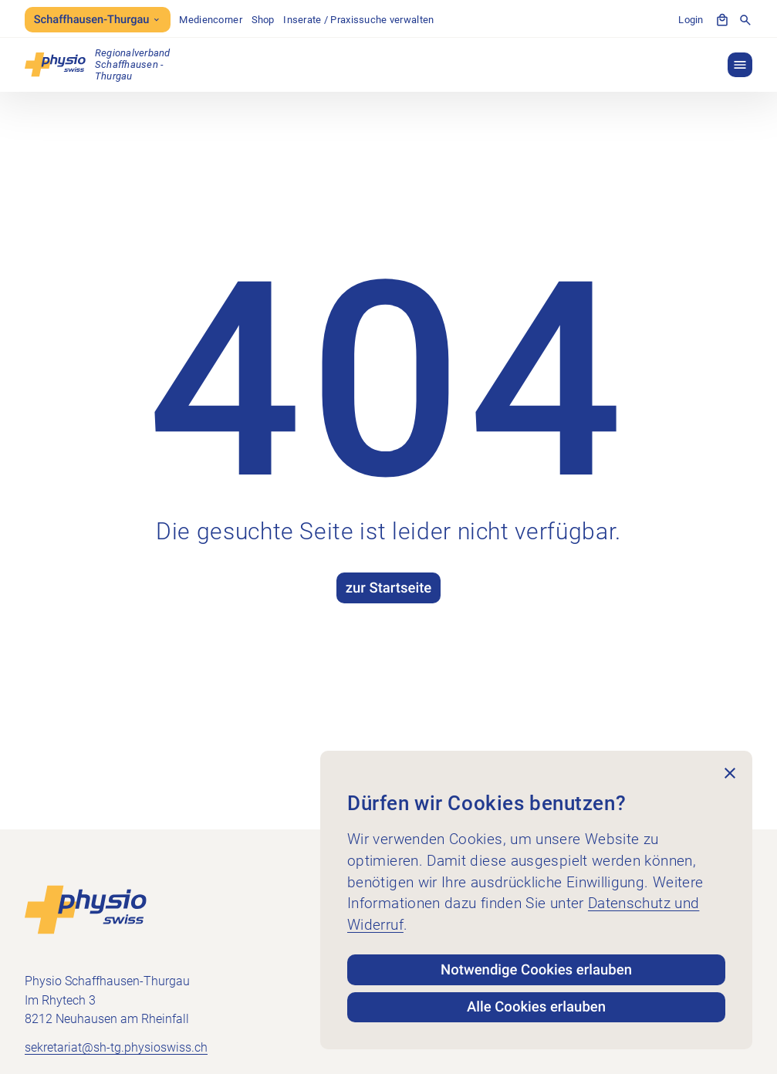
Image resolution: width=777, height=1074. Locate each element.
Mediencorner (210, 19)
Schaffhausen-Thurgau (97, 19)
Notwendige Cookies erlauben (536, 969)
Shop (263, 19)
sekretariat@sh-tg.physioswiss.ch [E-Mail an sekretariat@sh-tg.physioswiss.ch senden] (116, 1047)
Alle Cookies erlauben (536, 1006)
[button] (740, 64)
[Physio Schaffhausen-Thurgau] (98, 64)
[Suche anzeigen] (745, 20)
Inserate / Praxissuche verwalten (358, 19)
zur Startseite (389, 587)
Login (690, 19)
